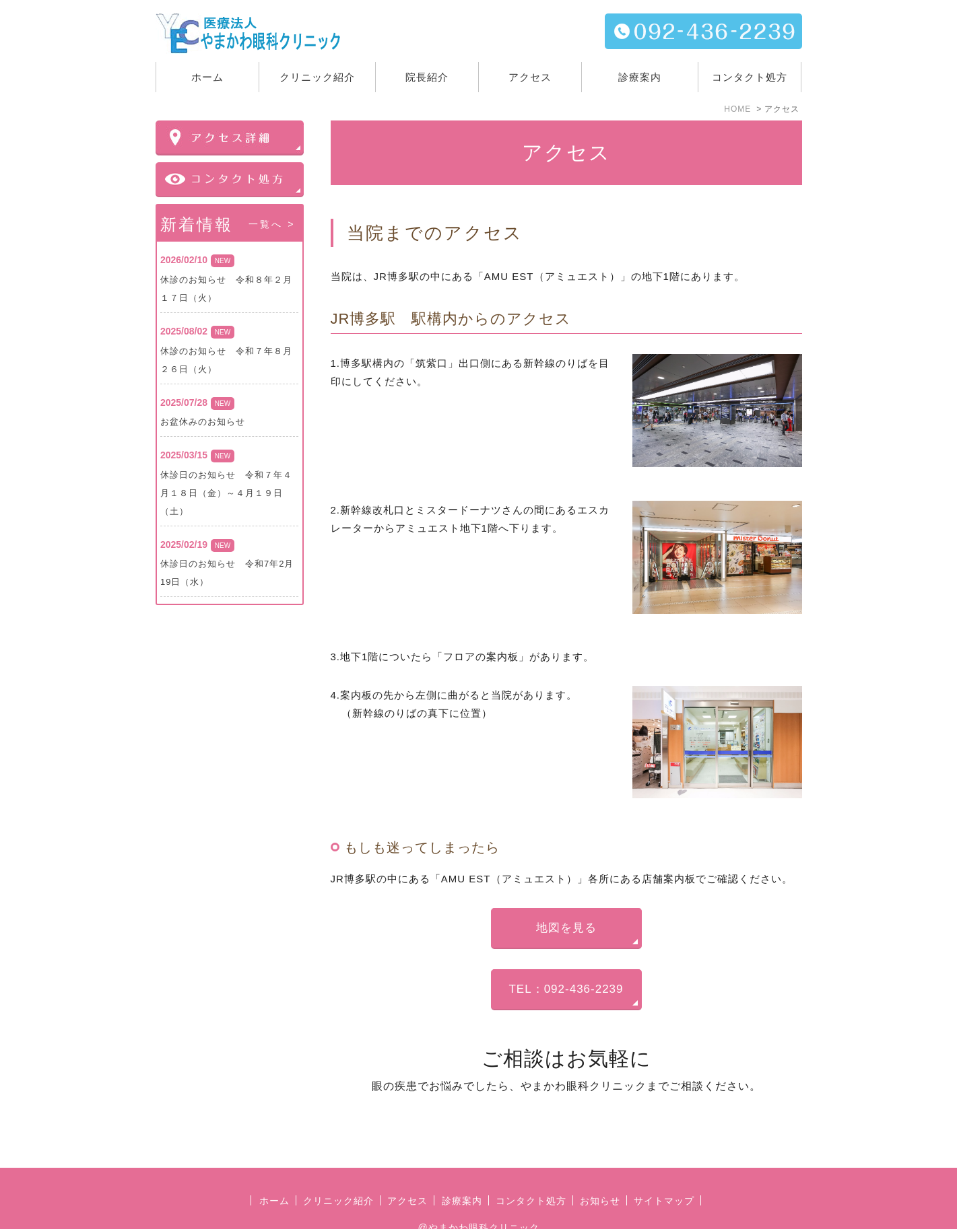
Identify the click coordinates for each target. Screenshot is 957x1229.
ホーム (207, 77)
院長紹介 (427, 77)
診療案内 (639, 77)
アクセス (530, 77)
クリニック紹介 (338, 1169)
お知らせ (600, 1169)
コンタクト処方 (749, 77)
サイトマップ (664, 1169)
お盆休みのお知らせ (202, 422)
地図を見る (566, 927)
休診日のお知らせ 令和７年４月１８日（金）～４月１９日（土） (226, 493)
